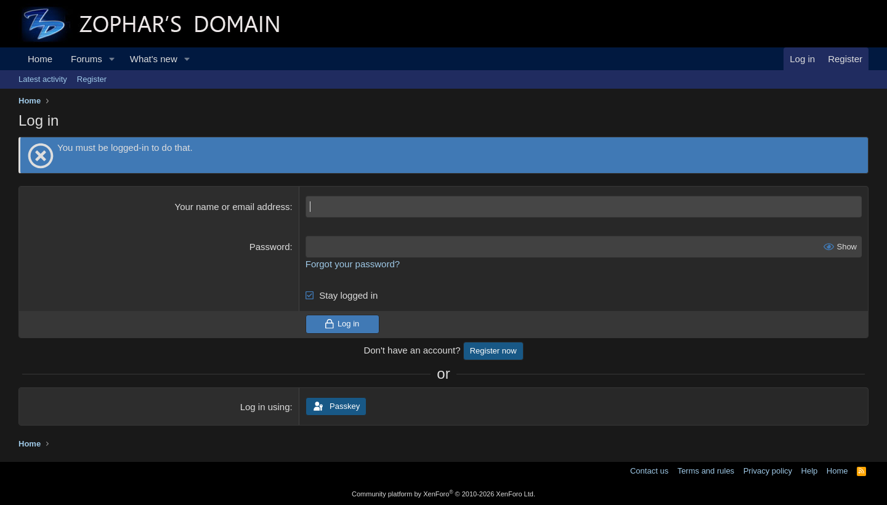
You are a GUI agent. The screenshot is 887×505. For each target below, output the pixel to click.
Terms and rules (706, 470)
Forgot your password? (353, 264)
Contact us (649, 470)
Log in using (265, 407)
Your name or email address (232, 206)
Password (269, 246)
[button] (112, 58)
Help (809, 470)
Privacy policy (767, 470)
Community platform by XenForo (443, 494)
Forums (86, 59)
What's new (153, 59)
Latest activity (42, 79)
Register (92, 79)
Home (40, 59)
